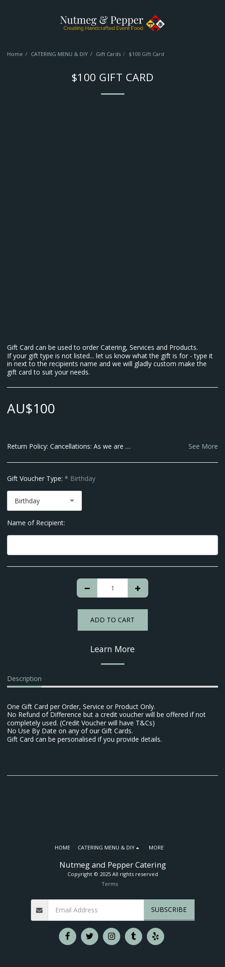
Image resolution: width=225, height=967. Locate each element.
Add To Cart (112, 619)
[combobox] (44, 501)
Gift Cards (108, 53)
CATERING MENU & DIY (59, 53)
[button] (10, 22)
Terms (110, 883)
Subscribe (169, 909)
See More (203, 446)
